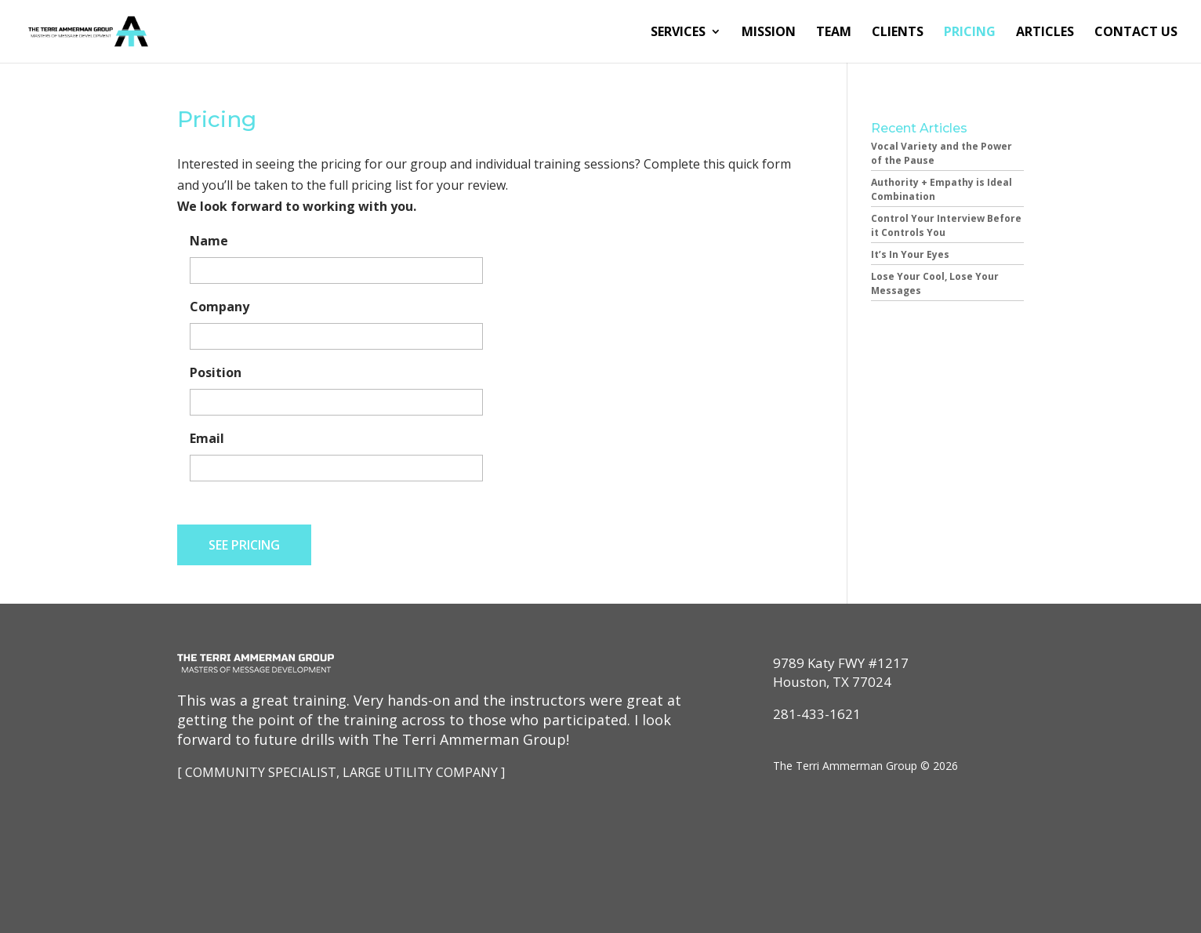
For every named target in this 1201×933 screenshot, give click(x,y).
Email (207, 438)
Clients (897, 33)
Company (219, 307)
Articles (1045, 33)
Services (678, 33)
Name (209, 241)
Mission (769, 33)
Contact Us (1135, 33)
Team (833, 33)
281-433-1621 (817, 714)
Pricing (970, 33)
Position (215, 373)
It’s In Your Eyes (910, 254)
